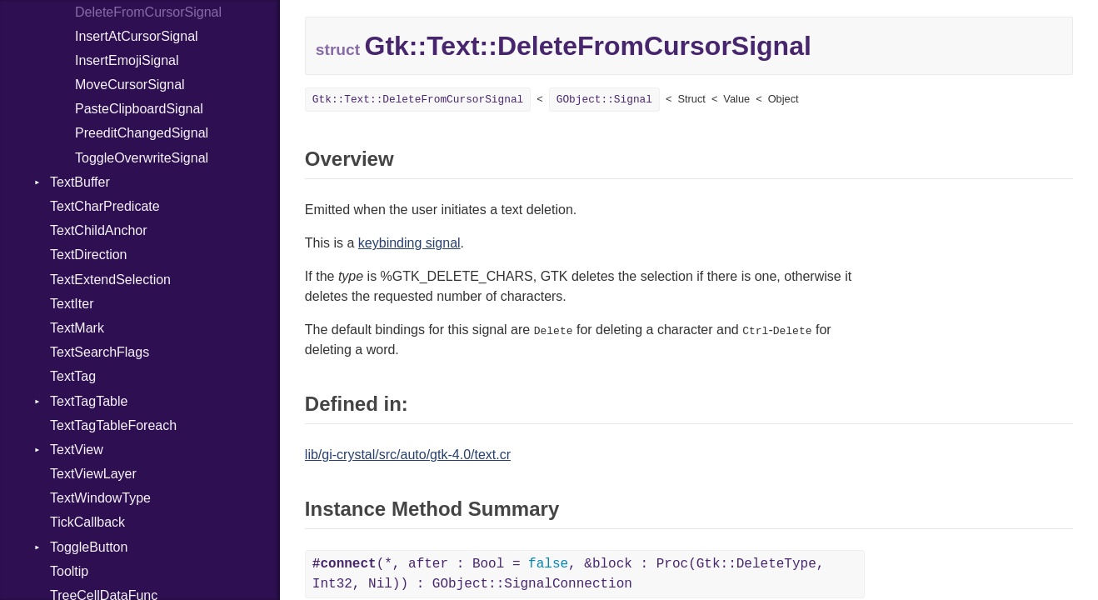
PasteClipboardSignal (139, 109)
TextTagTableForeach (113, 425)
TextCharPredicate (105, 206)
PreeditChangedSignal (141, 133)
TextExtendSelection (110, 279)
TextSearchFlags (99, 352)
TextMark (77, 328)
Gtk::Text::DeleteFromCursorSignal (417, 99)
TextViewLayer (93, 474)
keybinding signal (409, 243)
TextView (76, 449)
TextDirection (88, 255)
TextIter (71, 304)
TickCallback (87, 522)
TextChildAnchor (98, 230)
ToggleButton (88, 547)
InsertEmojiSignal (127, 60)
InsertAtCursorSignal (136, 36)
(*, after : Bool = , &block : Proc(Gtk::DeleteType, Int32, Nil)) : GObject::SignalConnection (568, 574)
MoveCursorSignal (130, 85)
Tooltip (69, 571)
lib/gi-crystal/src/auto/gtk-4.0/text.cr (408, 455)
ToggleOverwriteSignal (141, 158)
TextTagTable (88, 401)
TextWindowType (100, 498)
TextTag (73, 376)
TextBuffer (80, 182)
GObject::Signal (604, 99)
